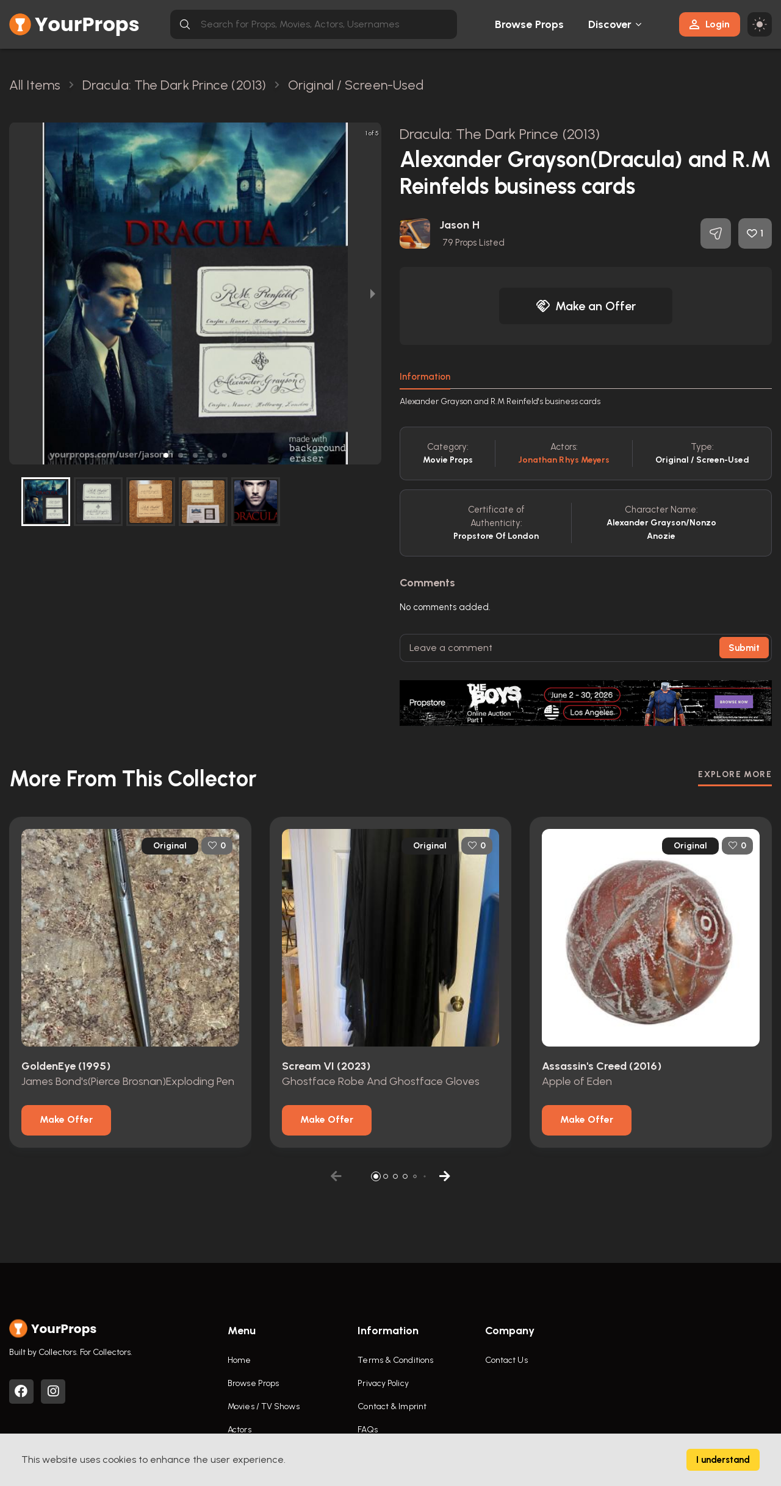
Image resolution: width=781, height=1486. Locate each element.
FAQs (367, 1429)
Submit (744, 647)
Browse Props (529, 24)
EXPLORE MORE (735, 774)
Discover (610, 24)
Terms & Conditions (395, 1360)
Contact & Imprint (392, 1406)
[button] (166, 455)
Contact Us (506, 1360)
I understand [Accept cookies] (723, 1459)
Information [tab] (425, 376)
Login (709, 24)
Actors (239, 1429)
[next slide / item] (372, 293)
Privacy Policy (383, 1383)
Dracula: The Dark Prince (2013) (500, 134)
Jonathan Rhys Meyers (564, 460)
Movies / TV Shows (264, 1406)
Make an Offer (586, 306)
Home (239, 1360)
